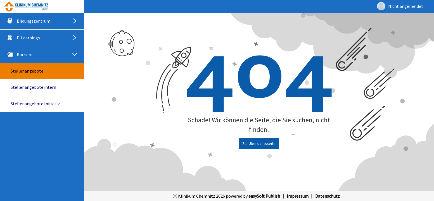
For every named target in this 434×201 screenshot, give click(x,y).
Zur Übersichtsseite (259, 143)
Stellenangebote (27, 71)
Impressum (298, 196)
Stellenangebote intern (33, 87)
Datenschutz (327, 196)
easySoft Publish (264, 196)
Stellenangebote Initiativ (35, 103)
